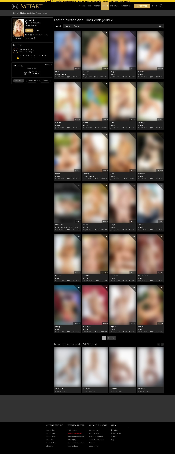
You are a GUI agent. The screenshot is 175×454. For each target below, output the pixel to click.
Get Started (141, 6)
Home (15, 13)
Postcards (59, 225)
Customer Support (96, 436)
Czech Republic (32, 23)
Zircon (85, 123)
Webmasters (72, 430)
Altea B (57, 74)
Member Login (94, 430)
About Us (49, 446)
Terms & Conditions (96, 440)
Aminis (86, 225)
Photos (76, 26)
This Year (45, 80)
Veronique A (78, 227)
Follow (29, 30)
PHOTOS (97, 6)
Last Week (18, 80)
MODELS (105, 6)
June (112, 174)
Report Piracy (94, 446)
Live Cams (50, 440)
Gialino (58, 123)
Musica (141, 326)
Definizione (143, 275)
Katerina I (64, 227)
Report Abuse (73, 446)
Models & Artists (27, 13)
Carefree (86, 275)
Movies (67, 26)
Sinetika (141, 174)
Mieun (58, 72)
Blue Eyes (87, 326)
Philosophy (72, 440)
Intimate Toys (51, 443)
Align (113, 225)
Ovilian (58, 275)
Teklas (140, 225)
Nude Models (51, 436)
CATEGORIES (126, 6)
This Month (32, 80)
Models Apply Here (75, 433)
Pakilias (86, 174)
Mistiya (58, 326)
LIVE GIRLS (114, 6)
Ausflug (141, 123)
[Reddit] (114, 437)
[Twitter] (115, 430)
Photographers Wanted (76, 436)
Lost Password (94, 433)
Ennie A (58, 227)
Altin (113, 123)
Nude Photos (51, 433)
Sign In (154, 6)
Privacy (92, 443)
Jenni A (63, 74)
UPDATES (82, 6)
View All (48, 65)
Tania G (85, 176)
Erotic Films (50, 430)
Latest (58, 26)
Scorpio (58, 174)
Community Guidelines (76, 443)
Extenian (114, 275)
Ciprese (86, 72)
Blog (112, 440)
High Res (114, 326)
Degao (113, 72)
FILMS (89, 6)
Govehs (141, 72)
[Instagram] (116, 433)
